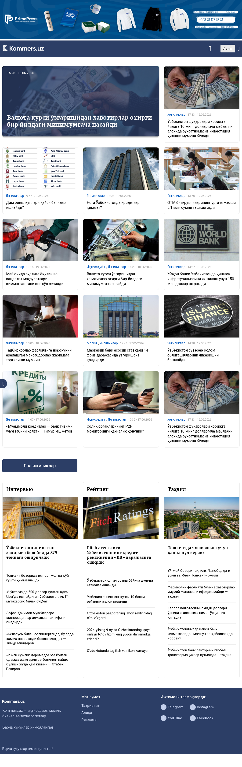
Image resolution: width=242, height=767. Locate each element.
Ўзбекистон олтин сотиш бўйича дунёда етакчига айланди (115, 586)
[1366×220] (121, 38)
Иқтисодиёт (96, 268)
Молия (92, 344)
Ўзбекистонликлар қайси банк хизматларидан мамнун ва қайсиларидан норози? (194, 639)
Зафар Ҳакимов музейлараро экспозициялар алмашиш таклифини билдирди (38, 622)
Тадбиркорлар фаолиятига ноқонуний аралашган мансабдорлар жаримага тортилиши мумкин (39, 356)
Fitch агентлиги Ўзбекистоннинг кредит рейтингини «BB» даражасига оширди (120, 557)
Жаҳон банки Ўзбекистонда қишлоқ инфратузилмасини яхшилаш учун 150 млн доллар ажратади (200, 280)
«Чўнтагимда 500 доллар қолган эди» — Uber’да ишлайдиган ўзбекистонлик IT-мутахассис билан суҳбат (39, 600)
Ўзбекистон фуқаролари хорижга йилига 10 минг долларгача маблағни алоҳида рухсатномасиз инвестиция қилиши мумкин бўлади (199, 129)
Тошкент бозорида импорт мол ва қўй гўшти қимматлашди (39, 581)
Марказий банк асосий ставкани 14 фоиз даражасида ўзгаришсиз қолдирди (117, 356)
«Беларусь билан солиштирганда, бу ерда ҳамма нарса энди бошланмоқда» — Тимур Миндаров (38, 644)
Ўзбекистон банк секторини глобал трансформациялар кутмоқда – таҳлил (201, 658)
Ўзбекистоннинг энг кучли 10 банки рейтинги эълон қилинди (118, 603)
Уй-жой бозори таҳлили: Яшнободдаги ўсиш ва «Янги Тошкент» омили (201, 575)
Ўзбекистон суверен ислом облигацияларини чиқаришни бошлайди (193, 356)
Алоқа (87, 720)
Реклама (89, 728)
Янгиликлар (176, 115)
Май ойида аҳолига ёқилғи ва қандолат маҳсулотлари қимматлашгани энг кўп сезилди (34, 280)
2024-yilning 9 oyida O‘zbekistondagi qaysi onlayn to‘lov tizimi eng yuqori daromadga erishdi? (117, 639)
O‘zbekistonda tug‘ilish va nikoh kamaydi (120, 656)
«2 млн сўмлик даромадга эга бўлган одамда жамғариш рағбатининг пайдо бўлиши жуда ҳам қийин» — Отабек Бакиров (39, 668)
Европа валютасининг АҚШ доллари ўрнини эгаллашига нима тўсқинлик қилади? (199, 617)
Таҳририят (90, 713)
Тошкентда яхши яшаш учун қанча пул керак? (200, 552)
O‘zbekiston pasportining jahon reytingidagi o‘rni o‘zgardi (112, 620)
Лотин (227, 48)
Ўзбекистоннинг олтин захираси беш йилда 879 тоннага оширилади (32, 555)
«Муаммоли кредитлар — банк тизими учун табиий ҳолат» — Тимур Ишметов (39, 430)
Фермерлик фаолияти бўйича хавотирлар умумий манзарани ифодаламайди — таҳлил (195, 595)
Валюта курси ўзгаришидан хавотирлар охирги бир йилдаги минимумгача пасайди (79, 121)
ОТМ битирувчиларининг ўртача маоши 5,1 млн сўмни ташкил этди (201, 205)
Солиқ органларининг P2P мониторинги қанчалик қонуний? (115, 430)
